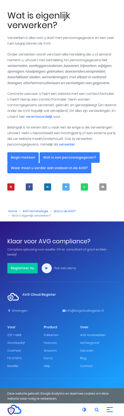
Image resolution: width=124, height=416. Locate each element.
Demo (48, 358)
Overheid (14, 350)
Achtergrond (89, 343)
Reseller (13, 366)
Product (50, 327)
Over (84, 327)
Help (47, 366)
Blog (83, 358)
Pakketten (51, 335)
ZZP (9, 335)
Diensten (86, 350)
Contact (86, 366)
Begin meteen (23, 157)
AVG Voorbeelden (93, 335)
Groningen (17, 311)
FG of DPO (14, 358)
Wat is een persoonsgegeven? (69, 157)
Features (50, 343)
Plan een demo (59, 268)
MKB (18, 335)
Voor (11, 327)
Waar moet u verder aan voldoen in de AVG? (49, 168)
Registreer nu (22, 268)
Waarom (50, 350)
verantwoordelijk (39, 116)
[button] (110, 409)
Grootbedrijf (16, 343)
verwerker (67, 144)
